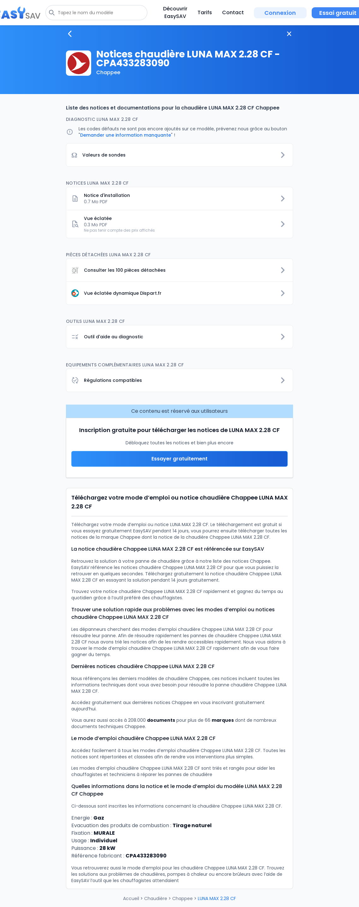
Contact (233, 12)
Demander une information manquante (125, 135)
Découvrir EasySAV (175, 12)
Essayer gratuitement (179, 458)
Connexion (280, 13)
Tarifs (204, 12)
